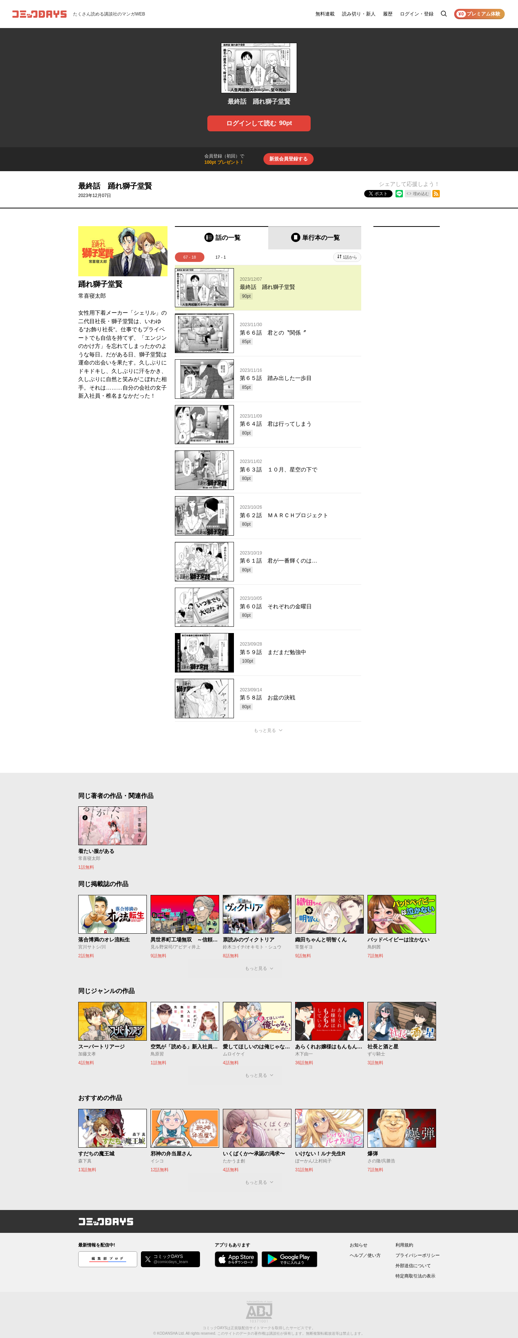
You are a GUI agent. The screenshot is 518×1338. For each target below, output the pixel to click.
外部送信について (413, 1265)
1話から (350, 257)
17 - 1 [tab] (220, 257)
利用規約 (404, 1245)
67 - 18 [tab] (189, 257)
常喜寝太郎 (92, 296)
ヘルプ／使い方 (365, 1255)
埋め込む (421, 193)
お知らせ (358, 1245)
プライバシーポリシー (418, 1255)
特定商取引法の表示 (415, 1276)
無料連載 (325, 14)
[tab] (221, 237)
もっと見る (265, 730)
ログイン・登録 (417, 14)
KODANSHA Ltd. (171, 1333)
